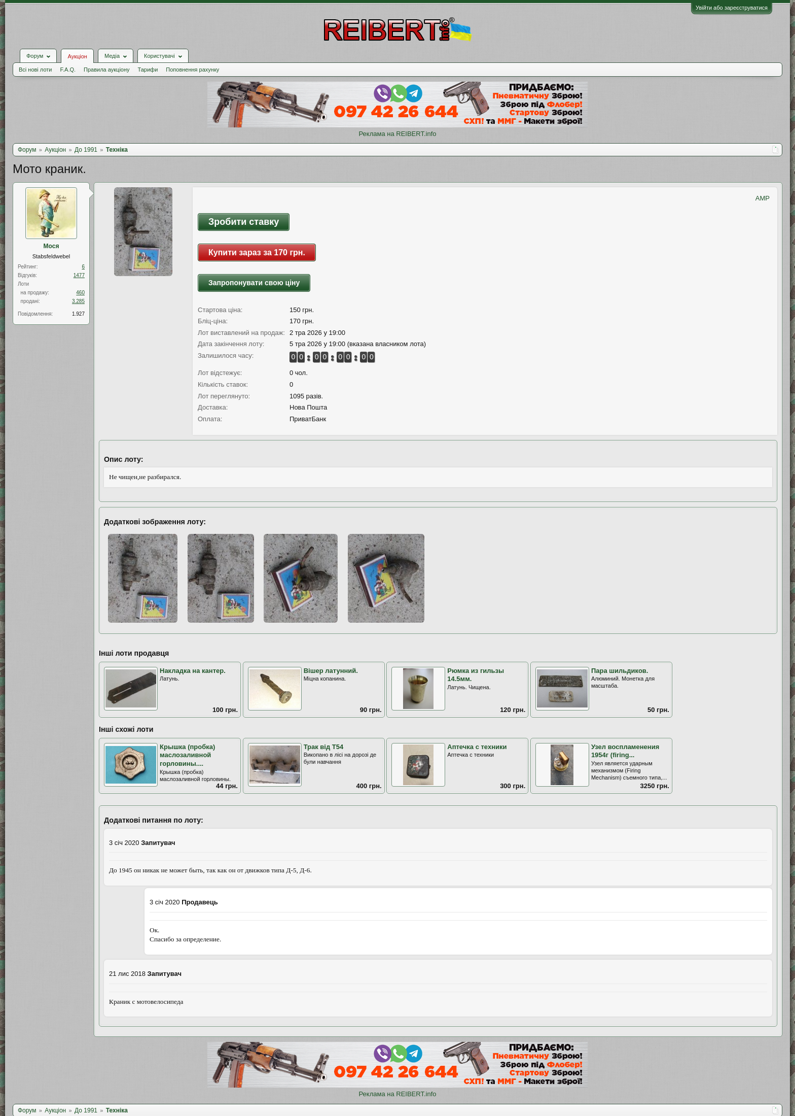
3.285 (78, 301)
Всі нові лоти (35, 69)
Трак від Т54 (324, 747)
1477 (79, 275)
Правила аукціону (106, 69)
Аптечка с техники (477, 747)
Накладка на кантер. (193, 670)
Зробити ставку (243, 222)
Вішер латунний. (331, 670)
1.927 (78, 314)
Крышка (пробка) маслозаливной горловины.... (187, 755)
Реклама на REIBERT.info (397, 134)
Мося (51, 246)
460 (80, 292)
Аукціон (77, 56)
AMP (762, 198)
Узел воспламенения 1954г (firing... (625, 751)
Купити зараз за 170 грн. (256, 252)
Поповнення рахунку (192, 69)
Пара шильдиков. (619, 670)
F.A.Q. (68, 69)
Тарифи (148, 69)
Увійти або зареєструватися (732, 8)
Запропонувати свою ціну (254, 283)
